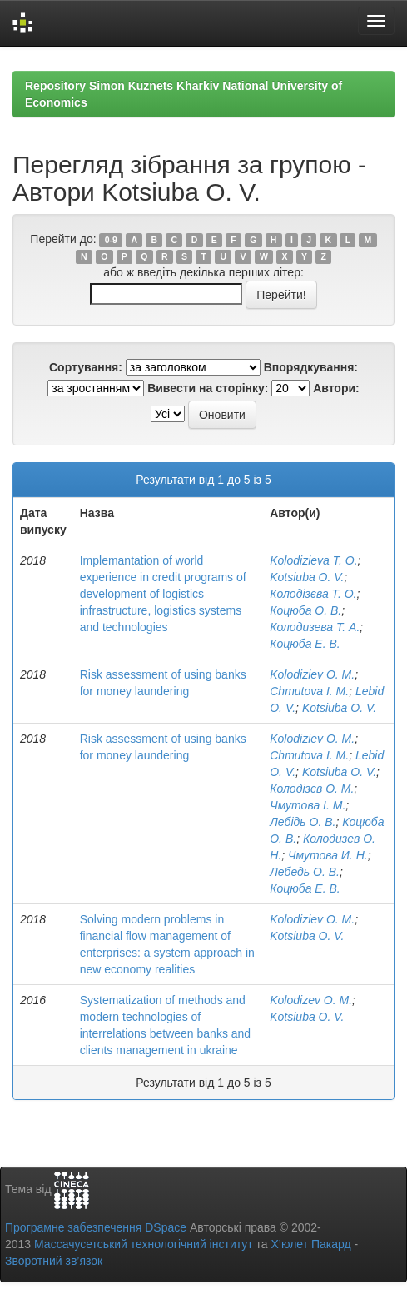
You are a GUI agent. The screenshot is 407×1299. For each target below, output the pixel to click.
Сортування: (85, 367)
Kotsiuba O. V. (307, 577)
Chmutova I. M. (309, 691)
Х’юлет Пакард (311, 1244)
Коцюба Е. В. (305, 643)
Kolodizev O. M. (311, 1000)
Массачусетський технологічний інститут (143, 1244)
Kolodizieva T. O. (313, 560)
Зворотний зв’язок (53, 1260)
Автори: (336, 388)
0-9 (111, 240)
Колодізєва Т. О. (313, 593)
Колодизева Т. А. (315, 627)
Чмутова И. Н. (328, 855)
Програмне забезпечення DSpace (95, 1227)
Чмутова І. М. (307, 805)
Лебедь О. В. (305, 871)
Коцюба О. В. (305, 610)
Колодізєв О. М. (312, 788)
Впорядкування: (311, 367)
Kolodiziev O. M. (312, 674)
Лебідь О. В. (302, 822)
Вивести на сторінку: (207, 388)
